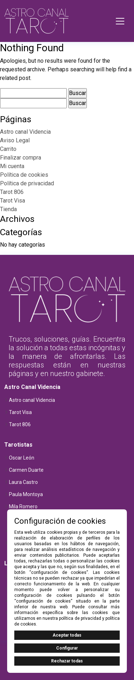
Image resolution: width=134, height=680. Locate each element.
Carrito (8, 149)
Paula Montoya (26, 494)
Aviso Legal (15, 140)
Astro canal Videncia (25, 131)
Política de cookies (24, 174)
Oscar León (21, 457)
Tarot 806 (12, 192)
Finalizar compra (20, 157)
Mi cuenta (12, 166)
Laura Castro (23, 482)
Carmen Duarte (26, 469)
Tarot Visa (12, 200)
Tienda (8, 209)
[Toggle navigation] (120, 21)
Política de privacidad (27, 183)
